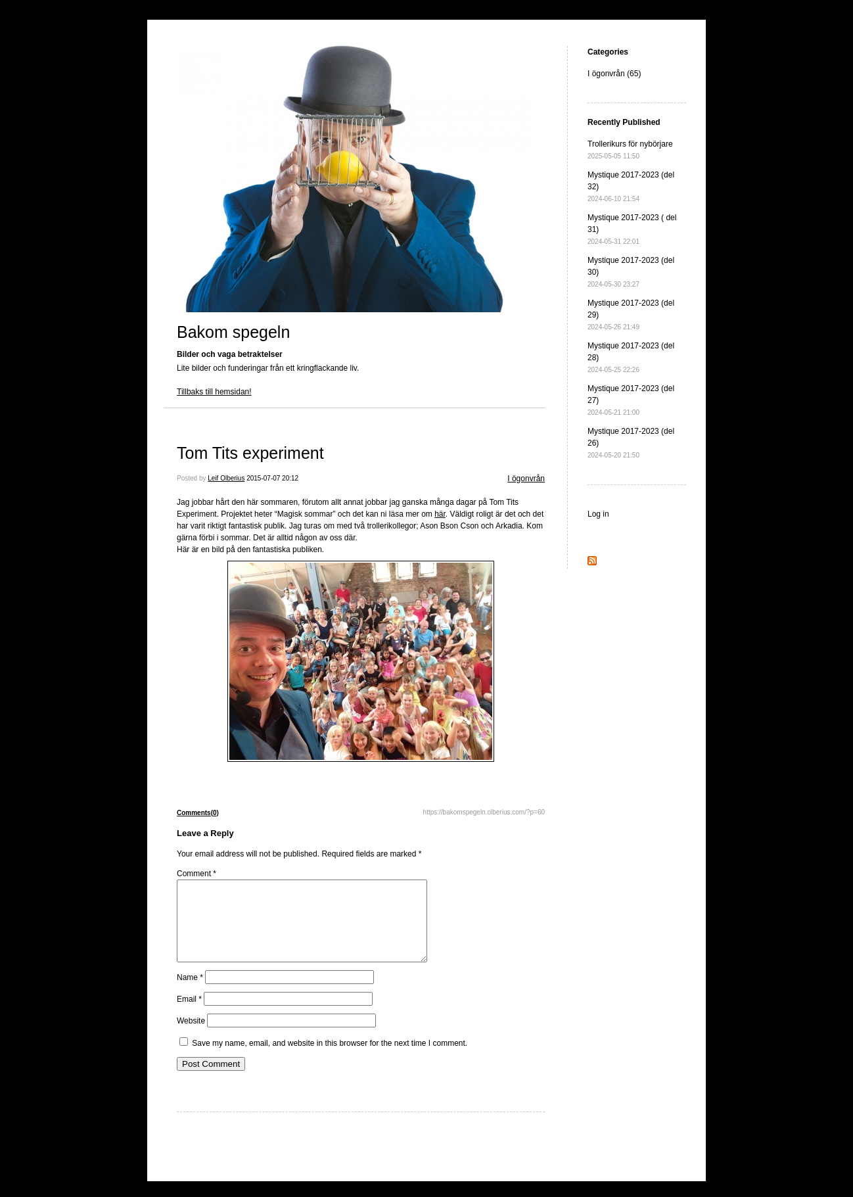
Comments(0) (198, 812)
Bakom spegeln (233, 332)
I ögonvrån (526, 478)
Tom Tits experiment (250, 453)
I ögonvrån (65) (614, 73)
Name (190, 993)
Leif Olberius (226, 478)
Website (191, 1036)
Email (189, 1015)
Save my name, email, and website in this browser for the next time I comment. (329, 1059)
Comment (196, 873)
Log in (598, 514)
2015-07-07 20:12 (272, 478)
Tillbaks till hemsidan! (214, 391)
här (440, 514)
